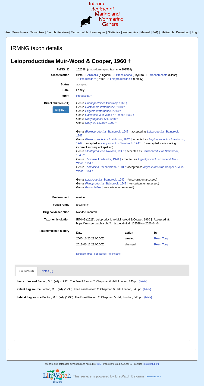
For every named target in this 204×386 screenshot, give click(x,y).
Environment (60, 197)
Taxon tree (37, 32)
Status (65, 84)
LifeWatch (167, 32)
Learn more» (153, 376)
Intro (7, 32)
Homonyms (97, 32)
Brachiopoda (124, 75)
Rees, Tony (161, 238)
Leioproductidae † (121, 79)
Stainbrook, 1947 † (108, 131)
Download (182, 32)
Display (61, 110)
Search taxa (20, 32)
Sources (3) (26, 271)
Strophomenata (157, 75)
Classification (60, 75)
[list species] (100, 254)
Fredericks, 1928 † (103, 159)
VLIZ (99, 364)
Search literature (58, 32)
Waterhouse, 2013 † (105, 107)
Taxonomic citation (56, 219)
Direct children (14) (56, 103)
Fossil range (61, 204)
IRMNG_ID (62, 69)
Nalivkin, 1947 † (105, 151)
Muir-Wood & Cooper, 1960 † (110, 115)
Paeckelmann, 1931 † (106, 167)
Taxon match (79, 32)
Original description (56, 212)
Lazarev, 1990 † (101, 122)
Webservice (130, 32)
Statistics (114, 32)
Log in (196, 32)
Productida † (88, 79)
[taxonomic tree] (84, 254)
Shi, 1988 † (101, 119)
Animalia (92, 75)
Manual (145, 32)
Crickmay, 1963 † (106, 103)
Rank (66, 90)
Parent (65, 95)
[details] (143, 281)
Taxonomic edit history (54, 230)
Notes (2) (47, 271)
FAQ (155, 32)
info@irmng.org (151, 364)
